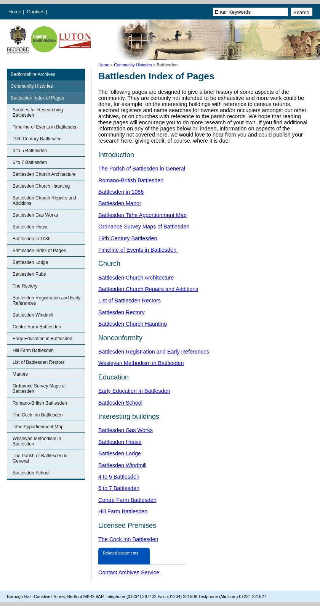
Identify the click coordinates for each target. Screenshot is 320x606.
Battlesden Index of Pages (37, 98)
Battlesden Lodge (30, 262)
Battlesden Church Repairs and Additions (44, 200)
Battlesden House (31, 227)
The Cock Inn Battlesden (37, 415)
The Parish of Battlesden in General (40, 458)
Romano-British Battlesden (40, 403)
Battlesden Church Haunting (41, 186)
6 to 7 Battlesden (30, 162)
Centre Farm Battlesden (37, 327)
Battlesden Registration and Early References (46, 300)
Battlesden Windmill (33, 315)
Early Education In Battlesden (134, 391)
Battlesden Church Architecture (44, 174)
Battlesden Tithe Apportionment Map (142, 215)
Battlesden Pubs (29, 274)
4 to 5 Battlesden (30, 150)
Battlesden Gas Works (35, 215)
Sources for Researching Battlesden (38, 112)
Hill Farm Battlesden (33, 350)
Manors (20, 374)
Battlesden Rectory (121, 312)
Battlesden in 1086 (31, 238)
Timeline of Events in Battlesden (45, 127)
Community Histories (133, 65)
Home (14, 11)
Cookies (36, 11)
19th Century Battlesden (37, 138)
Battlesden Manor (119, 203)
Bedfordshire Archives (33, 74)
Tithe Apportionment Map (38, 426)
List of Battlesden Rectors (39, 362)
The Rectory (25, 286)
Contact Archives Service (128, 572)
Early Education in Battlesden (42, 338)
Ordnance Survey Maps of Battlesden (39, 388)
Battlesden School (31, 473)
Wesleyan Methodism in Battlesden (37, 441)
